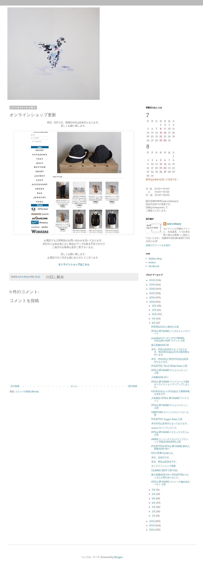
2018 (152, 288)
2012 (152, 529)
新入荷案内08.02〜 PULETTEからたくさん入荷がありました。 (170, 476)
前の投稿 (132, 386)
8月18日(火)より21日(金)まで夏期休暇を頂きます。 (170, 392)
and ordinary (174, 223)
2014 (152, 521)
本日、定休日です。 (161, 457)
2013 (152, 525)
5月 (154, 498)
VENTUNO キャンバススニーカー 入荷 (170, 413)
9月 (154, 318)
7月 (154, 489)
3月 (154, 507)
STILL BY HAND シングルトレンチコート (170, 332)
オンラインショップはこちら (74, 264)
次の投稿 (15, 386)
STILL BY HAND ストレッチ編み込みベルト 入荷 (170, 483)
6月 (154, 494)
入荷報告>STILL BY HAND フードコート (170, 399)
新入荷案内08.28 (160, 345)
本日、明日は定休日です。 (164, 461)
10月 (154, 314)
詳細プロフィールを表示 (158, 245)
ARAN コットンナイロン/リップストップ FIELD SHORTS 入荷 (169, 440)
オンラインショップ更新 (163, 466)
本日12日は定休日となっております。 (170, 423)
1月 (154, 515)
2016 (152, 297)
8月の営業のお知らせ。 (163, 453)
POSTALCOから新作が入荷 (165, 326)
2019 (152, 284)
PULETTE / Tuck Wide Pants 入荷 (169, 366)
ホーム (73, 386)
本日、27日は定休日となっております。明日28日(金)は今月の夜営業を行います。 (170, 352)
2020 (152, 280)
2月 (154, 511)
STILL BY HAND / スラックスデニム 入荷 (170, 433)
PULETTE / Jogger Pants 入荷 (166, 419)
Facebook (154, 266)
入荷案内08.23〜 (160, 377)
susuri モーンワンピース (164, 427)
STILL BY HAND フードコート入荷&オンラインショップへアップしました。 (170, 384)
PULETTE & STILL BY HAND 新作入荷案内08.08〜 (170, 447)
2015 (152, 301)
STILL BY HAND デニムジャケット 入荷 (169, 371)
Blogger (118, 557)
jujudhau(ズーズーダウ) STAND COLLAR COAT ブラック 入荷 (168, 339)
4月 (154, 502)
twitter (152, 262)
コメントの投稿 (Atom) (27, 391)
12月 (154, 305)
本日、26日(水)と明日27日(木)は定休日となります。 (169, 360)
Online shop (155, 258)
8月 (154, 322)
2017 (152, 293)
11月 (154, 310)
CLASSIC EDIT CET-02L (164, 470)
